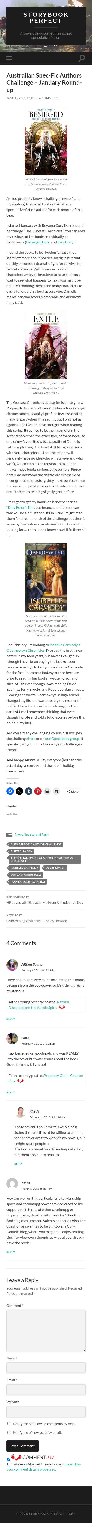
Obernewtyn (55, 867)
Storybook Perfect (46, 17)
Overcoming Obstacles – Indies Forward (46, 918)
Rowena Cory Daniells (28, 881)
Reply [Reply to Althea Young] (10, 1018)
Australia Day (21, 851)
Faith (25, 1037)
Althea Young (31, 964)
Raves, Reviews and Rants (32, 834)
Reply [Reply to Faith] (10, 1092)
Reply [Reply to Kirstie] (18, 1163)
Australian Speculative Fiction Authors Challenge (42, 859)
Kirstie (34, 1111)
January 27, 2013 (20, 98)
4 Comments (49, 98)
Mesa (25, 1182)
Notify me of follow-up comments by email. (45, 1424)
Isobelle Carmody (24, 867)
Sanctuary (66, 242)
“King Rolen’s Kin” (20, 507)
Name (12, 1358)
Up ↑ (72, 1514)
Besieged (33, 242)
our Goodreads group (62, 738)
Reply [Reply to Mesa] (10, 1252)
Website (12, 1402)
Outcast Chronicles (26, 874)
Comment (14, 1305)
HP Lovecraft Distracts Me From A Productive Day (46, 900)
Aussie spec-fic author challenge (36, 844)
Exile (45, 242)
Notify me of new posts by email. (37, 1432)
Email (11, 1380)
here (31, 738)
